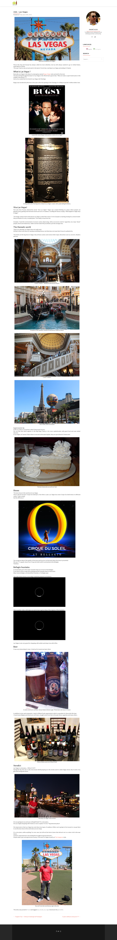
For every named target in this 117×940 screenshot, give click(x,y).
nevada (41, 909)
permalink (60, 909)
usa (45, 909)
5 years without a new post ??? (71, 916)
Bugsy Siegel (47, 74)
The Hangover (59, 837)
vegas (47, 909)
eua (38, 909)
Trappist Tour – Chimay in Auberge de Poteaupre (27, 916)
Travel (28, 909)
